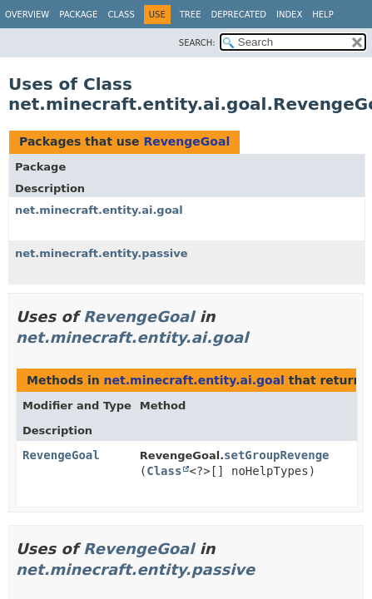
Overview (27, 14)
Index (289, 14)
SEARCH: (197, 42)
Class (120, 14)
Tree (190, 14)
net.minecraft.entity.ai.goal (99, 210)
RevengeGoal (186, 141)
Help (322, 14)
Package (78, 14)
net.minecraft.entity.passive (101, 253)
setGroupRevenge (276, 455)
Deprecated (238, 14)
